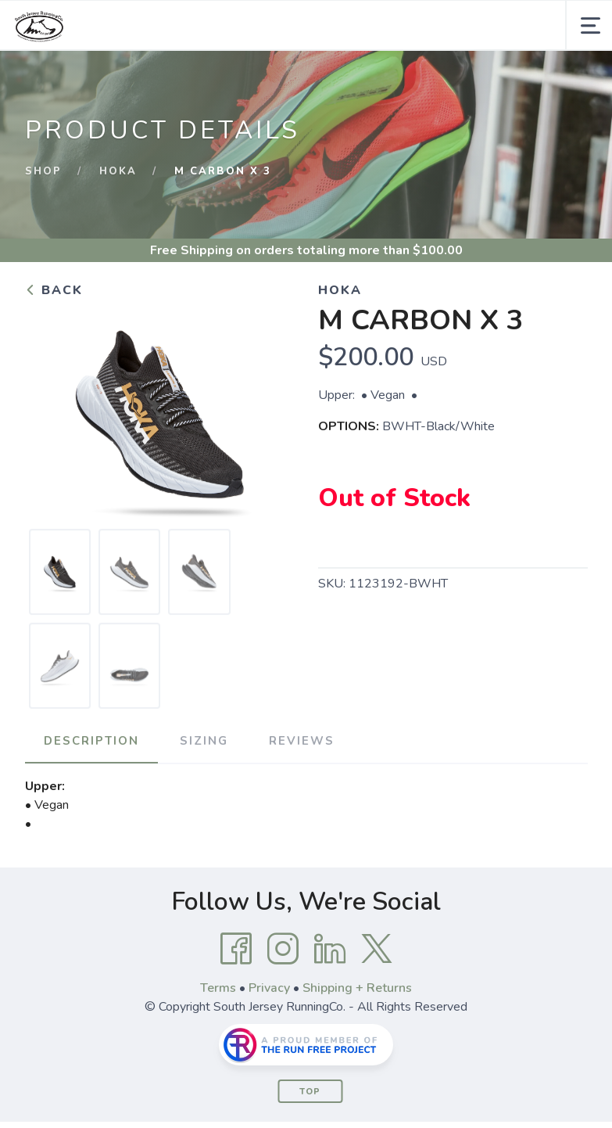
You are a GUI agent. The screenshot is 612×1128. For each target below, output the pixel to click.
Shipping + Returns (357, 988)
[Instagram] (282, 948)
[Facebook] (236, 948)
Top (309, 1091)
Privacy (269, 988)
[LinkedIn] (329, 948)
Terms (218, 988)
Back (54, 290)
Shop (43, 171)
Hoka (118, 171)
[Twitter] (376, 948)
